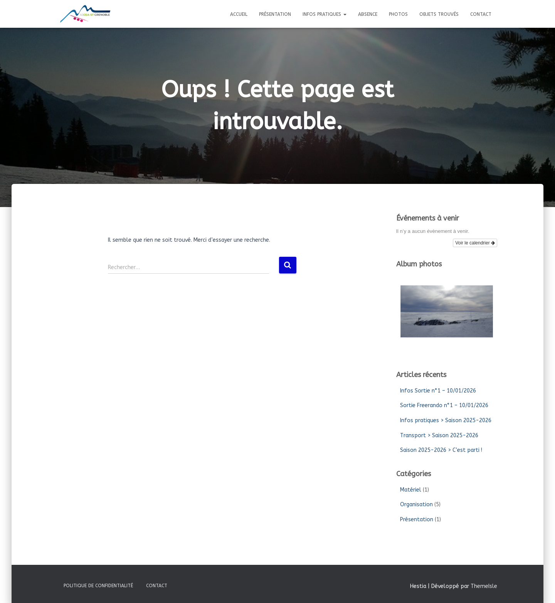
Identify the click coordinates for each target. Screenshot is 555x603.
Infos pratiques (324, 14)
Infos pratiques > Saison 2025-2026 (445, 420)
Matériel (410, 490)
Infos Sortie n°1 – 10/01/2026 (438, 390)
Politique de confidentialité (98, 585)
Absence (367, 14)
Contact (480, 14)
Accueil (238, 14)
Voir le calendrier (475, 243)
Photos (398, 14)
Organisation (416, 504)
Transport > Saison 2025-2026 (439, 435)
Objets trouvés (439, 14)
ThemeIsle (484, 586)
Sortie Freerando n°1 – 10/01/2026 (444, 405)
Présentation (275, 14)
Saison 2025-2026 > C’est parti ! (441, 450)
